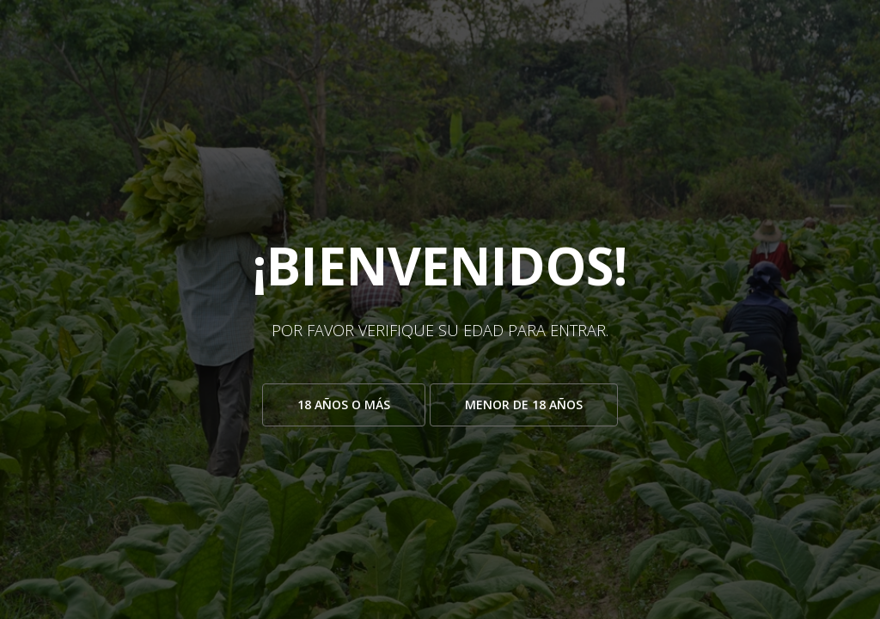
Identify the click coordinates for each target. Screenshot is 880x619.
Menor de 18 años (524, 404)
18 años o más (343, 404)
